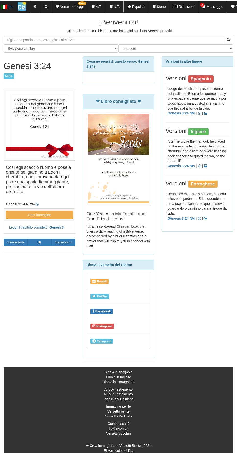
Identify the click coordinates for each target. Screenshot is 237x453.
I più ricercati (118, 428)
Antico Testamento (118, 389)
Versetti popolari (118, 433)
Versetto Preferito (118, 416)
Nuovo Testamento (118, 394)
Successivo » (63, 242)
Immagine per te (118, 406)
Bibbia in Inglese (118, 377)
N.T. (115, 7)
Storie (159, 7)
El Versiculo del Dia (118, 451)
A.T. (97, 7)
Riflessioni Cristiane (118, 399)
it (7, 6)
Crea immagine (39, 215)
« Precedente (15, 242)
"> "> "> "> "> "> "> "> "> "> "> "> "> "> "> (176, 48)
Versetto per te (118, 411)
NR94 (9, 76)
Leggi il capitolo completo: (36, 227)
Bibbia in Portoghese (118, 382)
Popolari (136, 7)
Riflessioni (184, 7)
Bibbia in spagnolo (118, 372)
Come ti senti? (118, 424)
